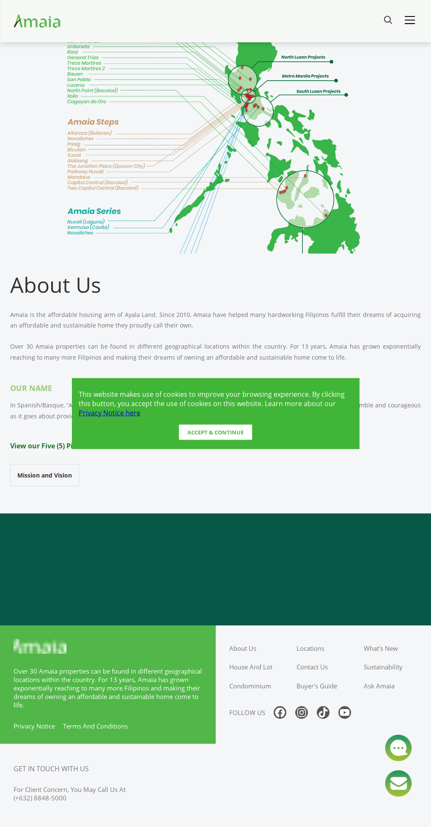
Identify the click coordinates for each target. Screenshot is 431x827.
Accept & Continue (215, 432)
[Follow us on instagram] (301, 712)
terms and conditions (95, 726)
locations (310, 648)
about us (242, 648)
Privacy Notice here (109, 412)
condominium (250, 686)
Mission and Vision (44, 475)
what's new (381, 648)
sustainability (383, 667)
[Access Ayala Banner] (215, 569)
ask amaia (379, 686)
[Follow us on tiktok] (323, 712)
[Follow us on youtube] (344, 712)
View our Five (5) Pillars (49, 445)
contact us (312, 667)
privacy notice (34, 726)
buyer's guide (316, 686)
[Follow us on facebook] (280, 712)
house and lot (250, 667)
